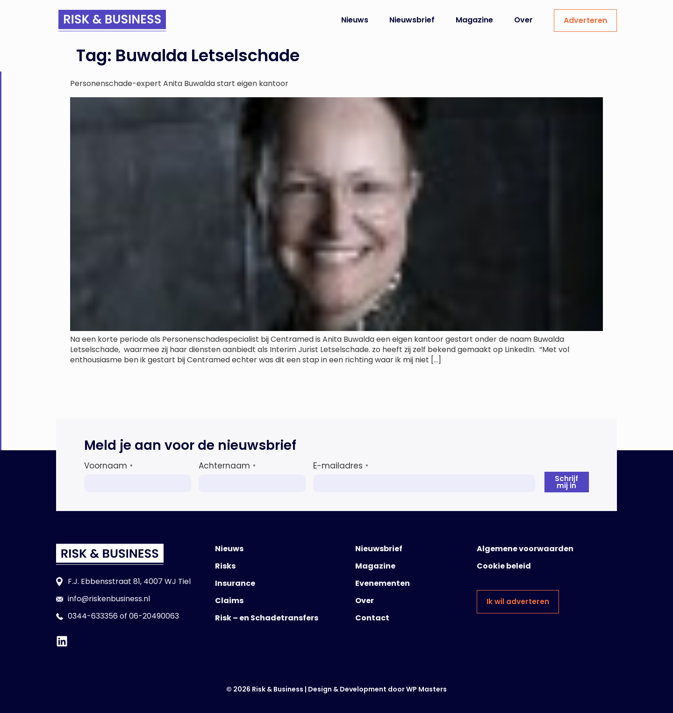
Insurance (235, 583)
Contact (372, 617)
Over (523, 19)
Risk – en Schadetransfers (266, 617)
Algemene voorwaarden (525, 548)
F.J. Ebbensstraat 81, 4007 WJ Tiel (129, 581)
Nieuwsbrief (412, 19)
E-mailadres (340, 466)
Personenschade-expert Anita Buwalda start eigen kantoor (179, 83)
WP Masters (426, 689)
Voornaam (108, 466)
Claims (229, 600)
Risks (225, 566)
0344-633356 (93, 616)
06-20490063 (154, 616)
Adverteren (585, 20)
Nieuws (354, 19)
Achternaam (227, 466)
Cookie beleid (504, 566)
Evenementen (382, 583)
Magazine (474, 19)
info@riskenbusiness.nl (109, 598)
